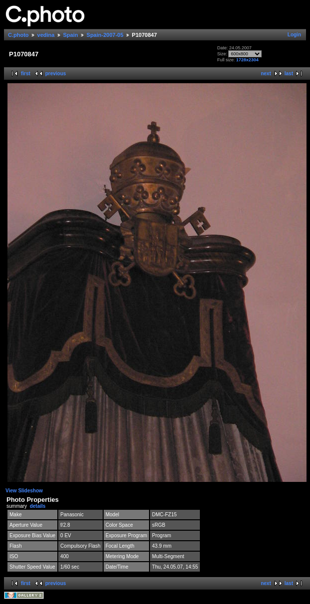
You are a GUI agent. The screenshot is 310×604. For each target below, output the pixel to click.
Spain (70, 35)
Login (294, 34)
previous (55, 73)
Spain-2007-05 (105, 35)
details (38, 506)
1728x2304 (247, 59)
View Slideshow (24, 490)
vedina (46, 35)
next (266, 73)
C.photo (18, 35)
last (289, 73)
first (25, 73)
